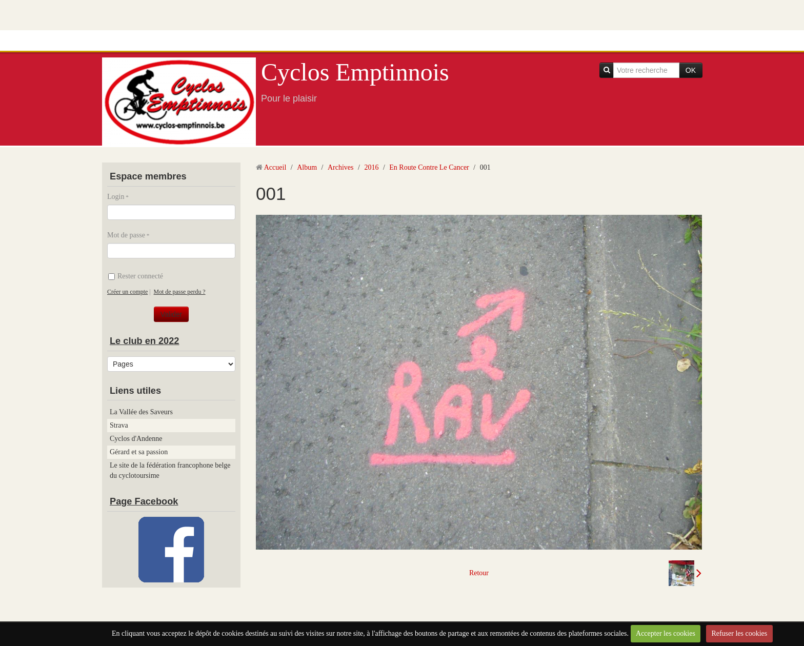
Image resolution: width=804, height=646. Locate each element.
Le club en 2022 (144, 341)
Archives (341, 167)
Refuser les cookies (739, 633)
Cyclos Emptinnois (355, 72)
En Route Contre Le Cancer (429, 167)
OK (691, 70)
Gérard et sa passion (139, 452)
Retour (479, 573)
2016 (371, 167)
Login (115, 196)
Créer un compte (127, 291)
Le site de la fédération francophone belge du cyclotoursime (170, 470)
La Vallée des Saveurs (141, 412)
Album (307, 167)
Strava (119, 425)
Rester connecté (135, 276)
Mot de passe (126, 235)
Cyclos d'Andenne (136, 438)
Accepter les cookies (665, 633)
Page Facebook (144, 501)
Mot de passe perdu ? (180, 291)
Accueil (275, 167)
